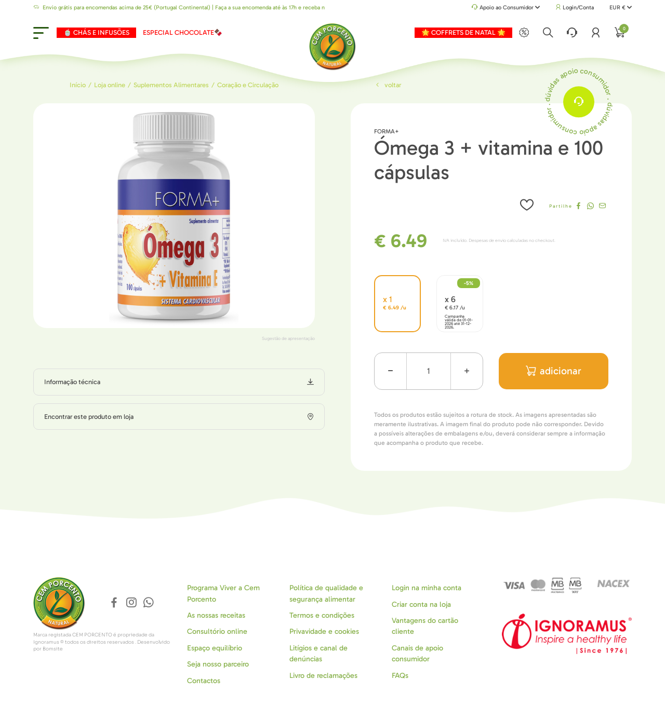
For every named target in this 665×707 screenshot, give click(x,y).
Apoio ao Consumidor (506, 8)
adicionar (553, 371)
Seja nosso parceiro (218, 664)
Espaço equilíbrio (214, 648)
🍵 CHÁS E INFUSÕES (96, 32)
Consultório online (217, 631)
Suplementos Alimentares (171, 85)
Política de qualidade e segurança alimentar (326, 593)
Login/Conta (574, 7)
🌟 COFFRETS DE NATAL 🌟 (463, 32)
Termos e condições (321, 615)
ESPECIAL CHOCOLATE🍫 (182, 32)
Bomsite (53, 649)
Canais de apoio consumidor (417, 653)
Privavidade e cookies (324, 631)
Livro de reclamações (323, 675)
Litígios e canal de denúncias (318, 653)
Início (78, 85)
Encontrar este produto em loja (89, 416)
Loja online (109, 85)
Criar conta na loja (421, 604)
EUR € (620, 7)
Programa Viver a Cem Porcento (223, 593)
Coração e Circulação (247, 85)
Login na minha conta (426, 587)
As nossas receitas (216, 615)
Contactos (203, 680)
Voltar (387, 85)
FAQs (400, 675)
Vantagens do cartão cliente (425, 626)
